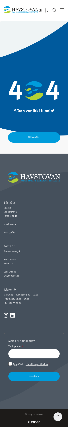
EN (40, 10)
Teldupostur (15, 346)
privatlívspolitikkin (36, 364)
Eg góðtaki (31, 364)
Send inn (34, 376)
